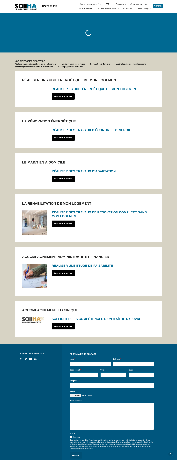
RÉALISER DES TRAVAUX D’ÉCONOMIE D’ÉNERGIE (91, 130)
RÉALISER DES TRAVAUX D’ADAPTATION (84, 171)
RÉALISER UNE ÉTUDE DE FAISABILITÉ (82, 265)
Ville (102, 370)
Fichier (72, 391)
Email (131, 370)
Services (120, 4)
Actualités (127, 8)
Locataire (118, 49)
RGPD (73, 433)
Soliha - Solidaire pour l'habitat (26, 7)
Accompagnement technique (70, 67)
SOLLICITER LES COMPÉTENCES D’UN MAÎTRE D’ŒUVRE (96, 319)
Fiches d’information (107, 8)
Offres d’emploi (144, 8)
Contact (158, 6)
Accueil (16, 18)
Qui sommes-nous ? (89, 4)
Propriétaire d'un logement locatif (93, 49)
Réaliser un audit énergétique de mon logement (35, 64)
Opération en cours (139, 4)
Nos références (86, 8)
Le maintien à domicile (100, 64)
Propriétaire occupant (64, 49)
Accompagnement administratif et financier (34, 67)
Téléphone (75, 381)
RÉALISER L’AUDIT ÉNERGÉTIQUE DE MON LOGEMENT (95, 89)
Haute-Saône (49, 6)
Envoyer (76, 455)
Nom (72, 359)
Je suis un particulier (30, 18)
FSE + (108, 4)
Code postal (75, 370)
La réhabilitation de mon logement (131, 64)
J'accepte (76, 437)
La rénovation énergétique (73, 64)
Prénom (117, 359)
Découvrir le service (63, 96)
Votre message (76, 400)
